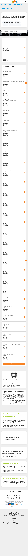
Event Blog (14, 518)
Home (3, 491)
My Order (24, 491)
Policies (13, 491)
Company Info (8, 491)
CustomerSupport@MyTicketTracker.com (15, 515)
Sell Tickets (19, 491)
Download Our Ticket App (14, 520)
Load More (14, 363)
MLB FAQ (14, 493)
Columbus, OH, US (7, 40)
